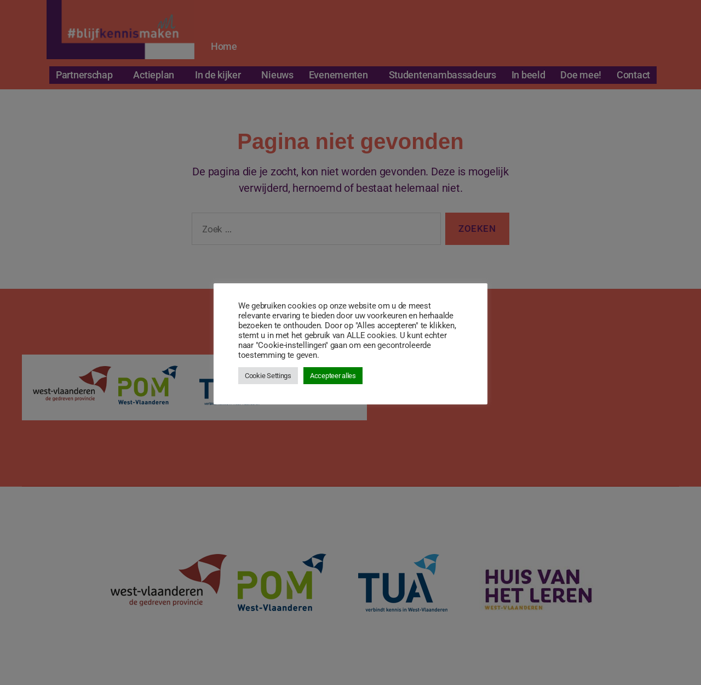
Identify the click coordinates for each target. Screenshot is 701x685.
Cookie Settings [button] (268, 376)
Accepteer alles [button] (333, 376)
